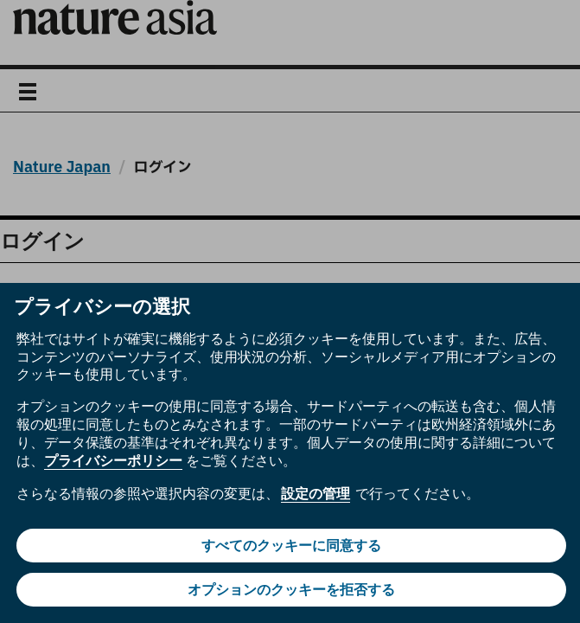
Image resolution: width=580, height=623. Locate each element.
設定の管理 (315, 493)
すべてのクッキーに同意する (291, 545)
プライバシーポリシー (113, 461)
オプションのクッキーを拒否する (291, 589)
